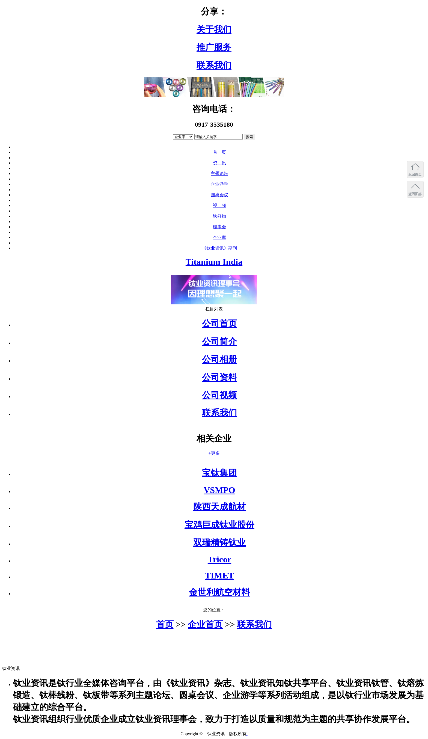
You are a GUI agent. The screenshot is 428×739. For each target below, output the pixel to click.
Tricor (219, 559)
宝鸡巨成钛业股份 (219, 525)
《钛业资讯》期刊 (219, 248)
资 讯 (219, 163)
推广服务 (214, 47)
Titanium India (214, 262)
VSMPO (219, 490)
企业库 (219, 237)
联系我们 (214, 65)
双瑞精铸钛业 (219, 542)
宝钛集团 (219, 473)
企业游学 (219, 184)
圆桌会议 (219, 194)
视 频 (219, 205)
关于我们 (214, 29)
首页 (165, 624)
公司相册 (219, 359)
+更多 (213, 453)
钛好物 (219, 216)
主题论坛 (219, 173)
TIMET (219, 575)
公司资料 (219, 377)
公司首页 (219, 323)
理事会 (219, 226)
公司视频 (219, 395)
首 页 (219, 152)
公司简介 (219, 341)
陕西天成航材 (219, 507)
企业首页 (205, 624)
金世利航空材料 (219, 592)
